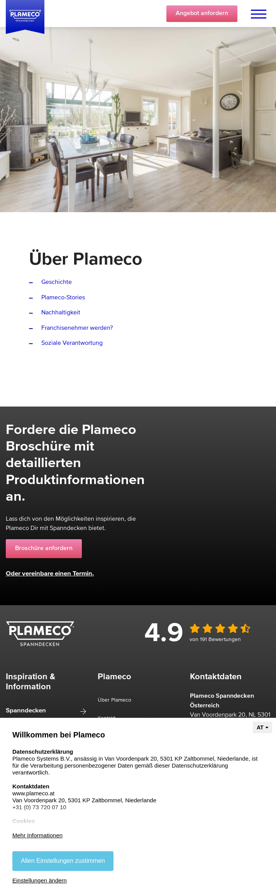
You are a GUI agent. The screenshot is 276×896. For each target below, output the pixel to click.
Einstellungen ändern (39, 880)
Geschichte (56, 282)
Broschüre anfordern (44, 548)
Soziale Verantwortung (72, 343)
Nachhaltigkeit (60, 313)
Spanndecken (26, 710)
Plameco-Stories (63, 298)
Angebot (202, 13)
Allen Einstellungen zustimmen (63, 860)
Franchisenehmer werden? (77, 328)
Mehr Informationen (37, 835)
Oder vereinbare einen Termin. (50, 573)
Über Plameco (114, 700)
